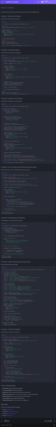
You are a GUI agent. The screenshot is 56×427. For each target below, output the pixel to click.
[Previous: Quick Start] (5, 421)
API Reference (10, 415)
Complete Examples (11, 413)
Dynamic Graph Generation (13, 411)
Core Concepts (9, 409)
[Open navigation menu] (2, 2)
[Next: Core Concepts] (49, 421)
